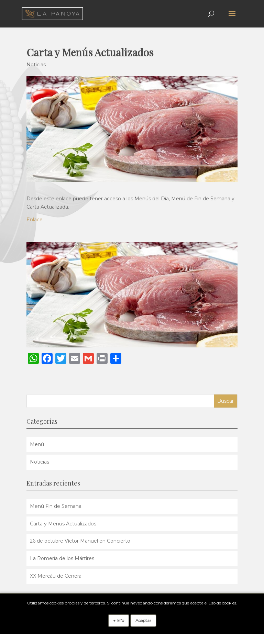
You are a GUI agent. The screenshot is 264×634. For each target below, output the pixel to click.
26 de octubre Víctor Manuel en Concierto (80, 541)
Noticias (36, 65)
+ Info (118, 620)
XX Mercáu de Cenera (55, 576)
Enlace (34, 219)
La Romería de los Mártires (62, 558)
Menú (37, 444)
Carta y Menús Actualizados (63, 524)
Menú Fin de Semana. (56, 506)
